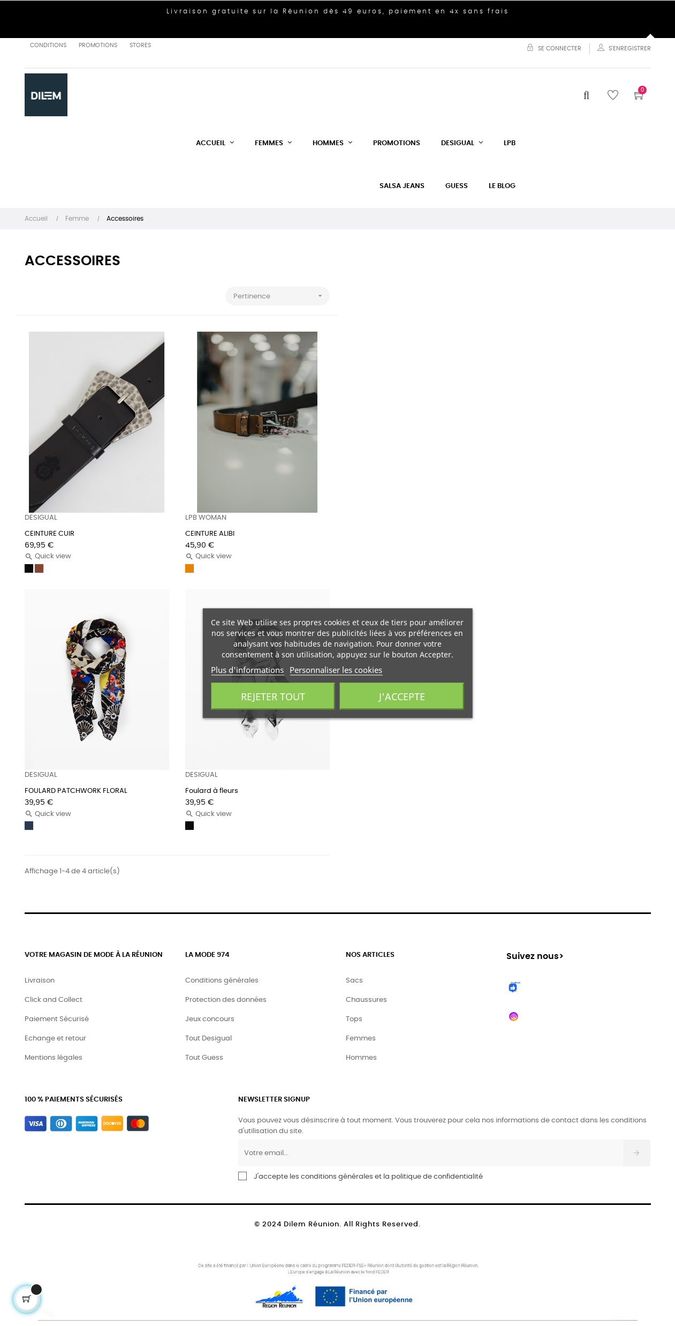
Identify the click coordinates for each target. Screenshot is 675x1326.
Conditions (48, 45)
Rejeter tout (273, 696)
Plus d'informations (247, 669)
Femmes (361, 1038)
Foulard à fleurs (211, 791)
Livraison (40, 980)
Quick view (48, 556)
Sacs (354, 980)
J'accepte (402, 696)
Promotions (98, 45)
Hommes (361, 1057)
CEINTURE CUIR (49, 533)
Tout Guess (204, 1057)
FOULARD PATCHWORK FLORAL (76, 791)
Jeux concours (209, 1019)
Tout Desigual (208, 1038)
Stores (140, 45)
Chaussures (366, 1000)
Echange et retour (55, 1038)
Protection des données (226, 1000)
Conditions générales (222, 980)
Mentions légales (53, 1057)
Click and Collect (53, 1000)
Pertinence (281, 296)
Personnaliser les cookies (336, 669)
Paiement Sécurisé (57, 1019)
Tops (354, 1019)
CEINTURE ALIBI (209, 533)
